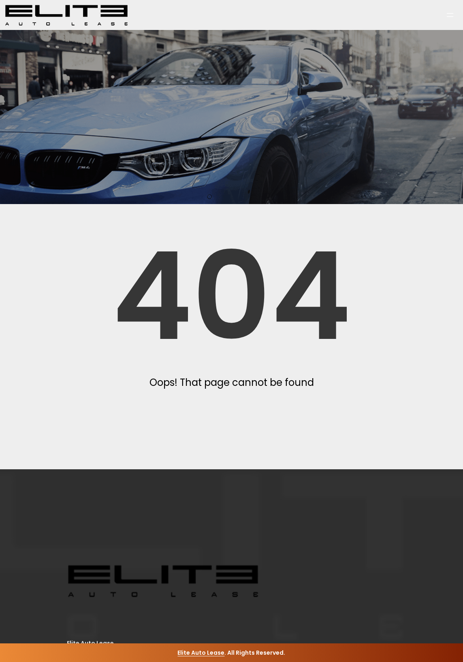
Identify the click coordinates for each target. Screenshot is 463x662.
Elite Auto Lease (200, 653)
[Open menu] (450, 14)
